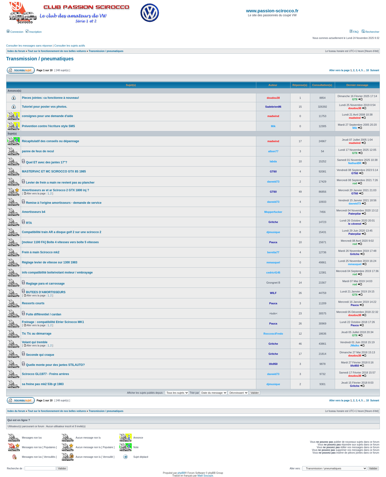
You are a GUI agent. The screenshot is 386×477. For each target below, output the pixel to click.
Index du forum (16, 51)
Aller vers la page (340, 70)
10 (367, 70)
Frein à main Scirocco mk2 (40, 252)
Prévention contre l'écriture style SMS (48, 126)
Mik (273, 126)
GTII (354, 99)
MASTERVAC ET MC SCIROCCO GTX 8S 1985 (54, 171)
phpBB (181, 473)
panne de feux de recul (38, 151)
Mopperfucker (273, 211)
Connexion (15, 31)
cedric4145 (273, 272)
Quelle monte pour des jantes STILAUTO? (55, 365)
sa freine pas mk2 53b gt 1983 (43, 384)
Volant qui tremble (35, 342)
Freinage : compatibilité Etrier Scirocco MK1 (53, 322)
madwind (273, 116)
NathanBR (354, 163)
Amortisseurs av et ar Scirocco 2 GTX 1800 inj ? (55, 190)
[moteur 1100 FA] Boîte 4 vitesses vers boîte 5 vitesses (60, 242)
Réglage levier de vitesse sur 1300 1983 (49, 262)
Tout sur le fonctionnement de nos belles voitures (57, 51)
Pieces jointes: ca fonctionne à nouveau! (50, 98)
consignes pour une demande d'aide (47, 116)
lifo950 (273, 363)
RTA (29, 223)
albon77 (273, 151)
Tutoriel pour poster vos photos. (44, 106)
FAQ (354, 31)
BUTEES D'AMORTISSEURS (45, 292)
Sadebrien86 (273, 106)
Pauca (273, 242)
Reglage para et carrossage (45, 283)
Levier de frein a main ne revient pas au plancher (60, 182)
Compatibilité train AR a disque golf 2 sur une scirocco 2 (61, 232)
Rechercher (370, 31)
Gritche (273, 222)
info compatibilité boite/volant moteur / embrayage (57, 272)
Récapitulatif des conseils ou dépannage (50, 141)
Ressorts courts (33, 303)
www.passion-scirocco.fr (272, 10)
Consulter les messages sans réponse (29, 45)
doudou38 (273, 97)
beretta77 (273, 252)
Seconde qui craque (40, 355)
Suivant (374, 70)
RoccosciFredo (273, 333)
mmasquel (273, 262)
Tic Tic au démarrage (36, 333)
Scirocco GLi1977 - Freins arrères (45, 374)
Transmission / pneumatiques (106, 51)
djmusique (273, 232)
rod (355, 183)
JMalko (354, 345)
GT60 (273, 171)
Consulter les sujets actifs (69, 45)
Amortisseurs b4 (33, 212)
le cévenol (354, 223)
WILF (273, 292)
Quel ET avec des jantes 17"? (46, 162)
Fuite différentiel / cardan (43, 314)
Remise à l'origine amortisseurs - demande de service (63, 202)
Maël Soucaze (205, 475)
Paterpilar (355, 213)
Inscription (34, 31)
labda (273, 161)
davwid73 (273, 181)
